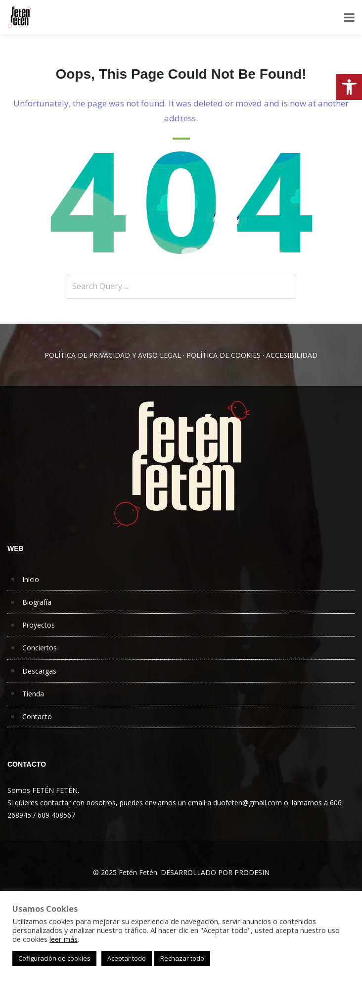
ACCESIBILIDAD (291, 355)
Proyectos (38, 625)
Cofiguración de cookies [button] (54, 958)
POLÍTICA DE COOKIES (223, 355)
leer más (63, 939)
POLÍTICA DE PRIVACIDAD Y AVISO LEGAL (113, 355)
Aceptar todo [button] (126, 958)
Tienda (33, 693)
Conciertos (39, 647)
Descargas (39, 671)
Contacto (37, 716)
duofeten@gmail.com (247, 802)
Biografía (36, 602)
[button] (349, 87)
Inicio (30, 579)
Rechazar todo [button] (182, 958)
